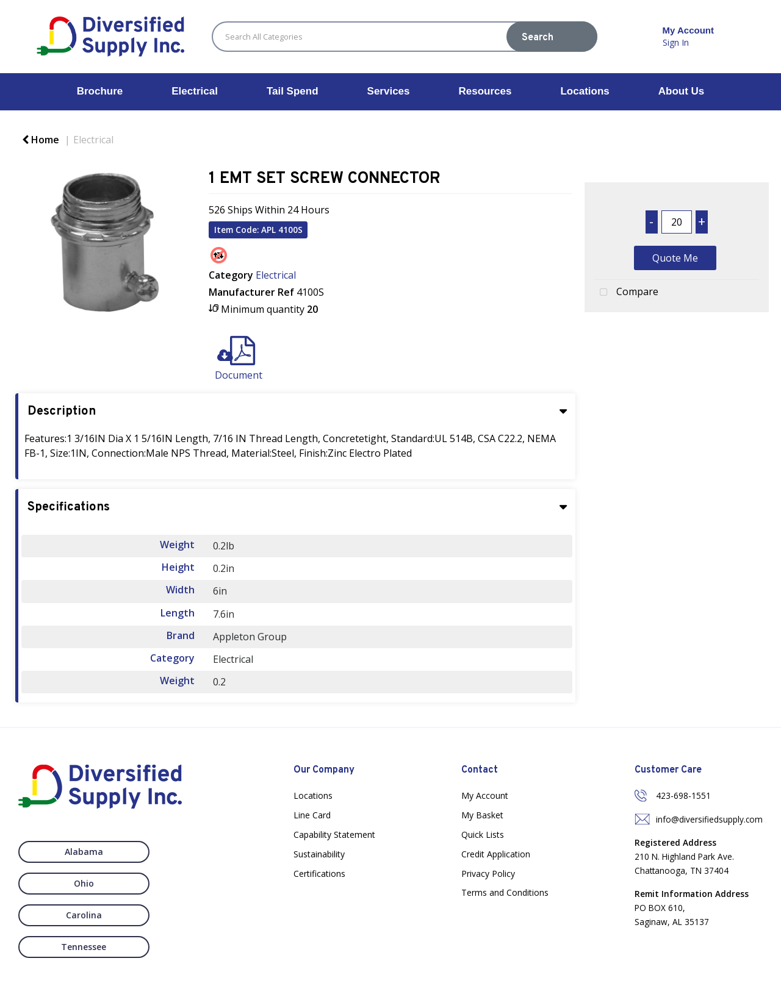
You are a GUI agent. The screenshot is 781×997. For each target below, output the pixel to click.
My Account (484, 795)
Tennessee (162, 883)
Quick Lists (482, 834)
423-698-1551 (683, 795)
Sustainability (319, 854)
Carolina (63, 883)
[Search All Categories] (404, 36)
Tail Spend (293, 91)
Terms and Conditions (505, 892)
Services (388, 91)
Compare (626, 292)
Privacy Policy (488, 873)
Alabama (63, 851)
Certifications (319, 873)
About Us (681, 91)
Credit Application (495, 854)
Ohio (163, 851)
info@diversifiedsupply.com (709, 819)
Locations (584, 91)
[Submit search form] (551, 36)
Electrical (194, 91)
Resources (485, 91)
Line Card (312, 815)
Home (40, 139)
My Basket (482, 815)
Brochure (100, 91)
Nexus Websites (332, 982)
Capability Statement (334, 834)
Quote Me (675, 258)
